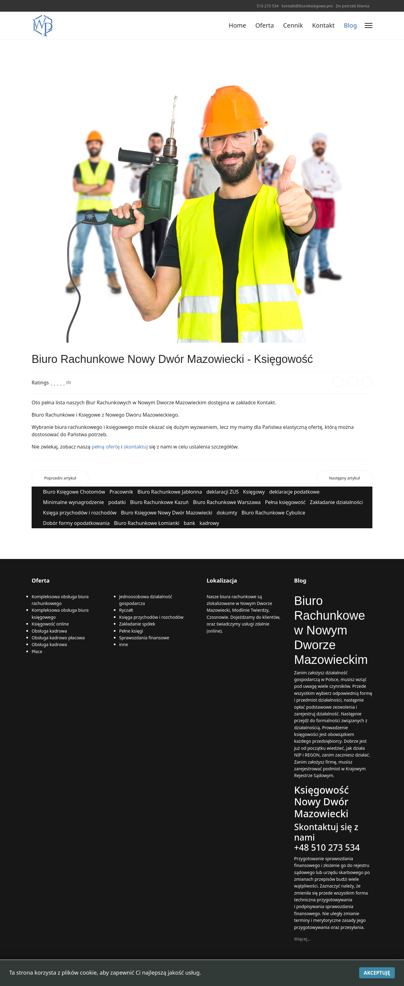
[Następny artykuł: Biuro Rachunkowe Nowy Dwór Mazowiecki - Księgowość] (344, 478)
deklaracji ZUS (222, 491)
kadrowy (209, 523)
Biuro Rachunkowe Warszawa (227, 502)
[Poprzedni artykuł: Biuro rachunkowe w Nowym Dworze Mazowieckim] (60, 478)
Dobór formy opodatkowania (76, 523)
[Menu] (368, 25)
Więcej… (302, 939)
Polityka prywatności (221, 973)
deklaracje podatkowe (294, 491)
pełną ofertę (105, 446)
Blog (350, 25)
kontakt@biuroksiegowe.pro (307, 6)
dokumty (227, 512)
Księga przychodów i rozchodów (80, 512)
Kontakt (323, 25)
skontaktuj (135, 446)
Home (237, 25)
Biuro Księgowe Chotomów (74, 491)
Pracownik (121, 491)
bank (189, 523)
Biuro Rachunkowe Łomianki (146, 523)
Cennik (293, 25)
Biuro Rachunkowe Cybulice (273, 512)
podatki (117, 502)
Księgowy (254, 491)
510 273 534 (267, 6)
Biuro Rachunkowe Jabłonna (170, 491)
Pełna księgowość (285, 502)
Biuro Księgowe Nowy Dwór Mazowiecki (166, 512)
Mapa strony (181, 973)
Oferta (264, 25)
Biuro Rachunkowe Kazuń (159, 502)
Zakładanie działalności (336, 502)
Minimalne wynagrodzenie (73, 502)
